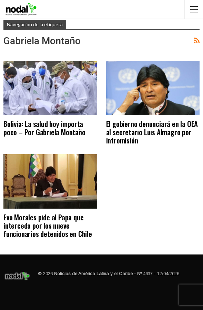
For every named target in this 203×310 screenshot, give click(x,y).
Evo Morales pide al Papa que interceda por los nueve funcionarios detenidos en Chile (47, 225)
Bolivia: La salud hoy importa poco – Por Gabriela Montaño (44, 127)
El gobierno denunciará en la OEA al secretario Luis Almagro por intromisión (152, 132)
